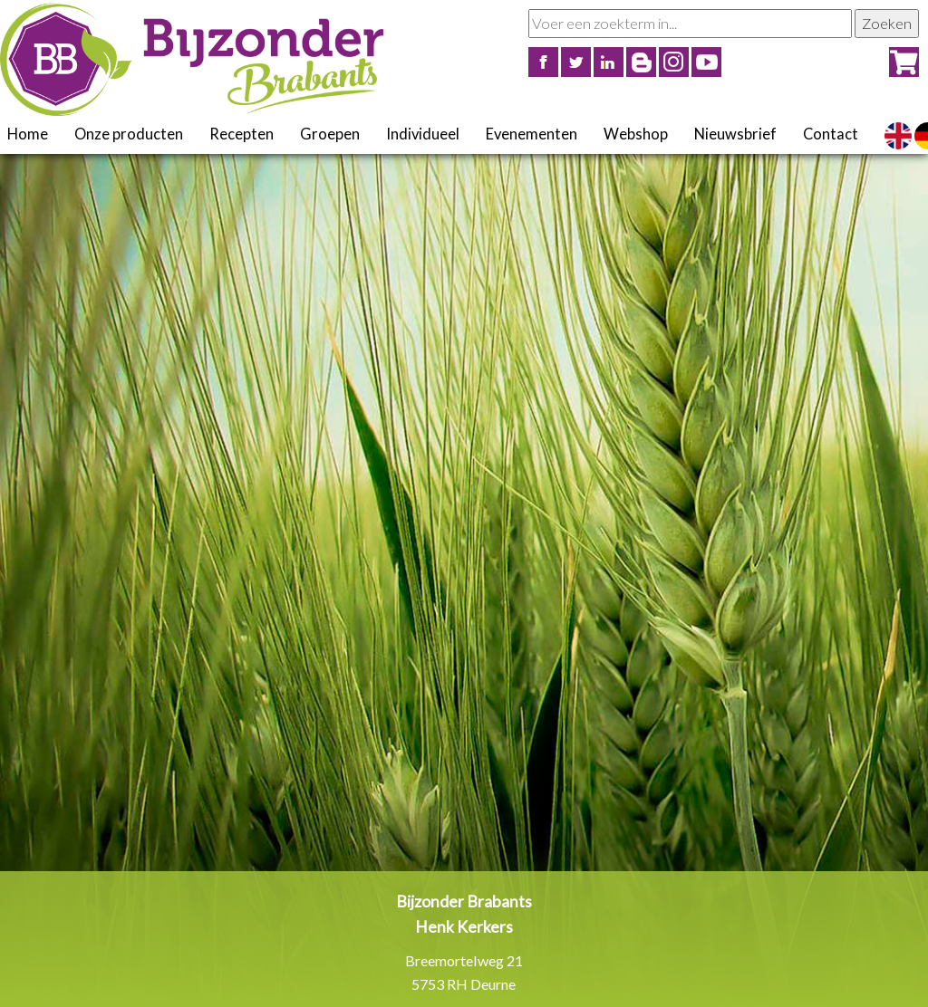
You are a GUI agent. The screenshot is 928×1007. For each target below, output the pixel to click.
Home (27, 134)
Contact (830, 134)
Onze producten (128, 134)
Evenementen (531, 134)
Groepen (330, 134)
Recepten (241, 134)
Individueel (422, 134)
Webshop (636, 134)
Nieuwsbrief (735, 134)
